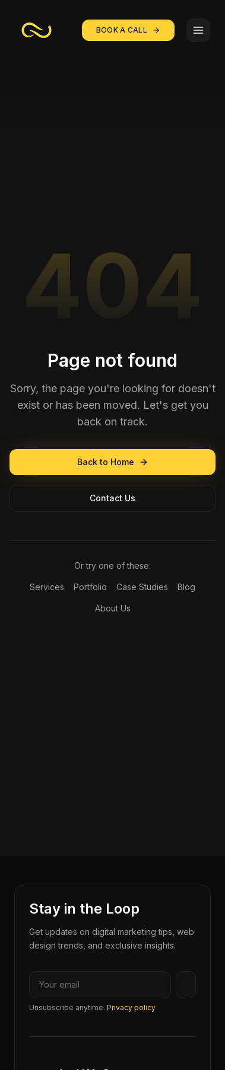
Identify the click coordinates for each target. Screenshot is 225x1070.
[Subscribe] (186, 984)
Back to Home (112, 462)
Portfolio (90, 587)
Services (47, 587)
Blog (186, 587)
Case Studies (142, 587)
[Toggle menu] (198, 30)
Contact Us (112, 498)
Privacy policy (131, 1007)
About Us (113, 608)
